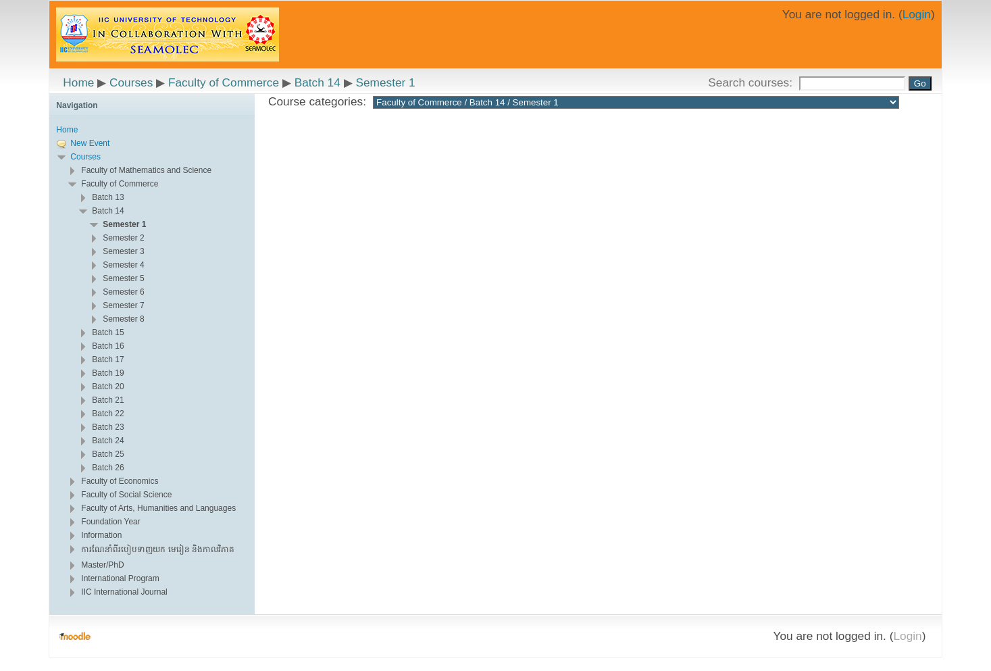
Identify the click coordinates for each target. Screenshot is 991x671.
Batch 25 (108, 454)
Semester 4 (123, 265)
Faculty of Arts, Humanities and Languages (158, 508)
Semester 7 (123, 305)
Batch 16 (108, 346)
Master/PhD (102, 565)
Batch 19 (108, 373)
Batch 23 (108, 427)
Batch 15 (108, 332)
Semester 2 (123, 238)
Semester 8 (123, 319)
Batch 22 (108, 413)
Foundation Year (110, 521)
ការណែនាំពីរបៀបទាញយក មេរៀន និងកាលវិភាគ (157, 549)
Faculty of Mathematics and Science (146, 170)
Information (101, 535)
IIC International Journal (124, 592)
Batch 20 (108, 386)
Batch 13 (108, 197)
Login (917, 14)
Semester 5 (123, 278)
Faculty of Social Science (126, 494)
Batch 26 (108, 467)
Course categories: (317, 101)
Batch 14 (317, 82)
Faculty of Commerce (223, 82)
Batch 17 (108, 359)
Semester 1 (385, 82)
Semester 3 (123, 251)
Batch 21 (108, 400)
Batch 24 (108, 440)
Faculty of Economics (119, 481)
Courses (131, 82)
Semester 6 (123, 292)
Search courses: (752, 82)
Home (78, 82)
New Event (89, 143)
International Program (120, 578)
